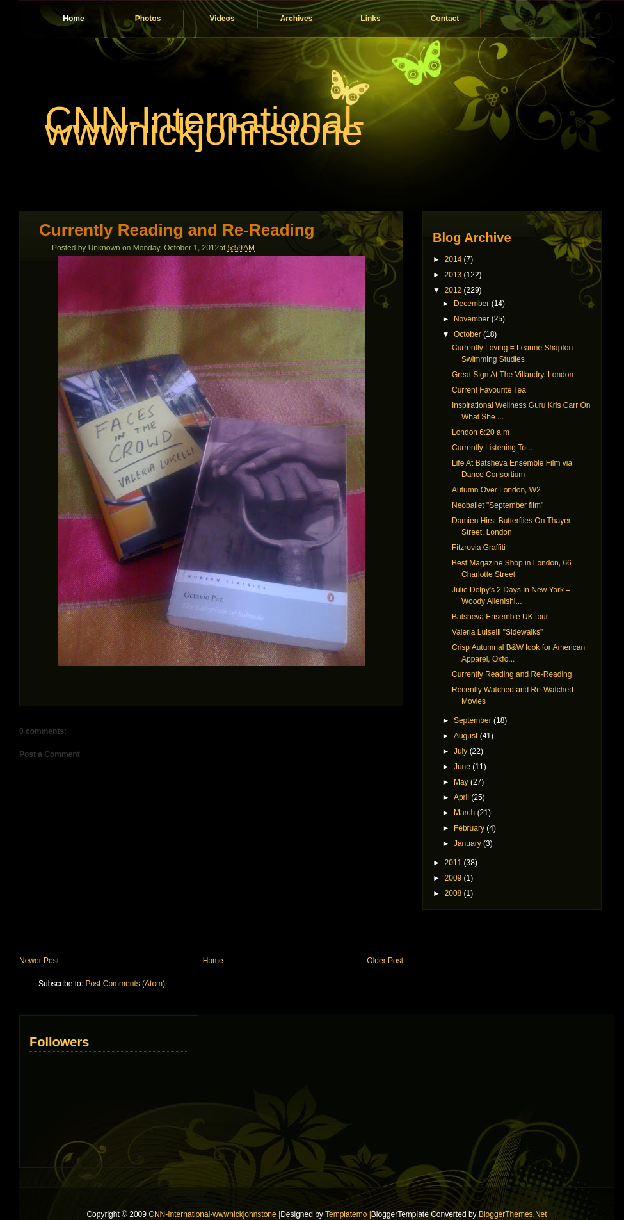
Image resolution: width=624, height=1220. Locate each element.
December (471, 303)
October (467, 334)
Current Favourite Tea (489, 390)
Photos (148, 18)
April (461, 797)
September (473, 720)
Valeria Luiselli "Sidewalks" (497, 632)
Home (73, 18)
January (467, 843)
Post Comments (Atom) (125, 983)
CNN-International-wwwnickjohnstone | (214, 1214)
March (464, 812)
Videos (221, 18)
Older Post (385, 960)
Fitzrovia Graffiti (479, 547)
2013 (453, 274)
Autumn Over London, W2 (496, 489)
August (465, 735)
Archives (296, 18)
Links (370, 18)
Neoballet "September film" (497, 505)
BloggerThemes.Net (513, 1214)
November (471, 318)
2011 (453, 862)
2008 (453, 893)
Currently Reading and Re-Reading (177, 230)
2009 (453, 878)
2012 (453, 290)
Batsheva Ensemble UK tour (500, 616)
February (469, 828)
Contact (445, 18)
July (460, 751)
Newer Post (39, 960)
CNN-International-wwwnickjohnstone (205, 126)
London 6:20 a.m (480, 432)
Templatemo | (348, 1214)
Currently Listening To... (492, 447)
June (462, 766)
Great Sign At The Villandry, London (512, 374)
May (461, 781)
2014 (453, 259)
